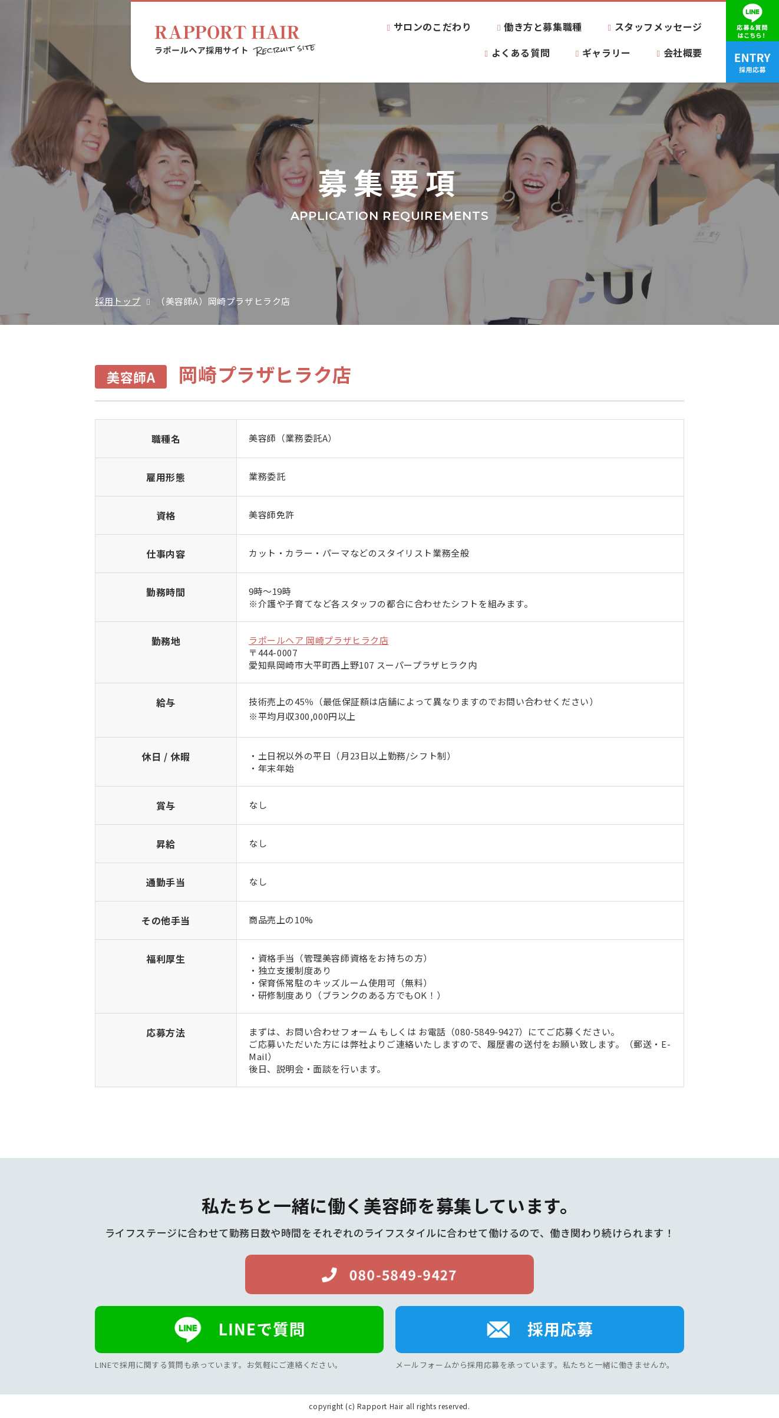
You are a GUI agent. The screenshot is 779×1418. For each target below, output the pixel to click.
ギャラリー (606, 52)
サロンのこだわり (433, 26)
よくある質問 (520, 52)
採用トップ (118, 301)
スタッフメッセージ (658, 26)
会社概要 (683, 52)
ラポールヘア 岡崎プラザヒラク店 (319, 640)
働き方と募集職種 (543, 26)
